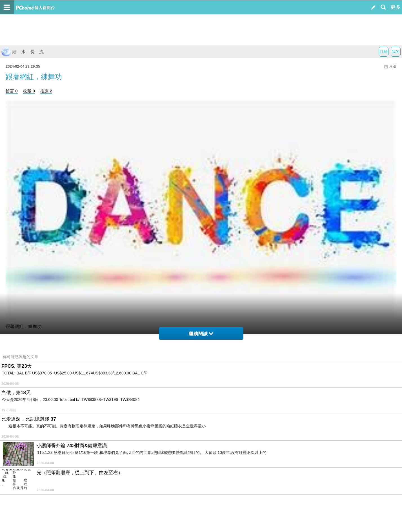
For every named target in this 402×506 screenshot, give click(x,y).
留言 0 (12, 90)
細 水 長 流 (22, 52)
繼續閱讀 (201, 333)
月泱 (392, 66)
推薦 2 (46, 90)
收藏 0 (29, 90)
